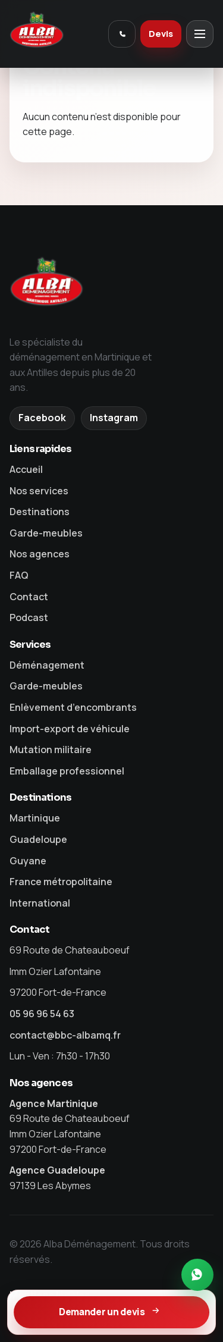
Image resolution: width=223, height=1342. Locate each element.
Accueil (26, 469)
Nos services (39, 490)
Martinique (35, 817)
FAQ (19, 575)
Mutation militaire (51, 749)
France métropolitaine (61, 881)
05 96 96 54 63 (42, 1013)
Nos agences (40, 553)
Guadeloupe (38, 839)
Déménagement (47, 665)
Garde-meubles (46, 533)
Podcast (29, 617)
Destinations (40, 511)
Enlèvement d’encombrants (73, 707)
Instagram (114, 417)
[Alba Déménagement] (55, 34)
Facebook (42, 417)
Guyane (28, 860)
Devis (161, 33)
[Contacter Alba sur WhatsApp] (197, 1275)
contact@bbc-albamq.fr (65, 1035)
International (40, 903)
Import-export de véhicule (70, 728)
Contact (29, 596)
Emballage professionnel (67, 770)
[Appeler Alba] (122, 34)
